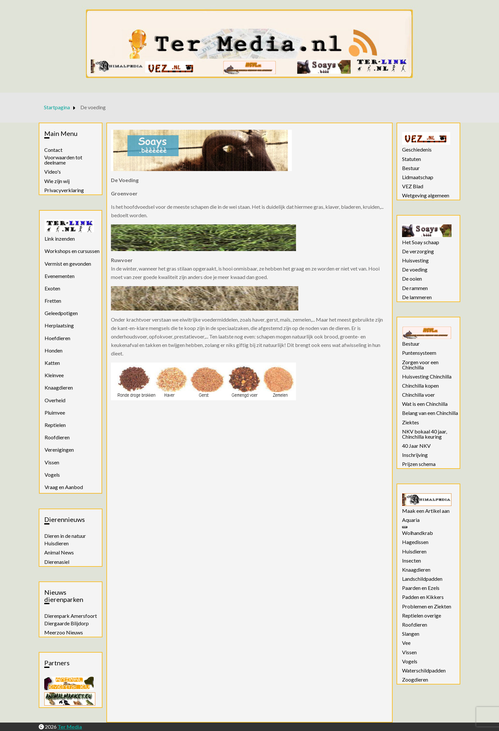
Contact (53, 150)
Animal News (59, 552)
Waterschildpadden (424, 670)
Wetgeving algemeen (425, 195)
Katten (52, 363)
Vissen (52, 462)
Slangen (410, 633)
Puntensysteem (419, 352)
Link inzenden (60, 238)
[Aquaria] (404, 527)
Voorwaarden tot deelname (63, 160)
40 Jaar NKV (416, 445)
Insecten (411, 560)
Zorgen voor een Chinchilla (420, 365)
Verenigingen (59, 449)
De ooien (412, 278)
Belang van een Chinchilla (430, 413)
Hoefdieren (57, 338)
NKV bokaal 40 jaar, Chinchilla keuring (424, 434)
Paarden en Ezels (420, 588)
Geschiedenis (417, 149)
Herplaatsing (59, 325)
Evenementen (59, 276)
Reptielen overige (421, 615)
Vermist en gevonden (68, 263)
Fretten (53, 301)
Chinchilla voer (418, 394)
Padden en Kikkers (423, 597)
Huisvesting (415, 260)
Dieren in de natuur (65, 535)
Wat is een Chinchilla (425, 403)
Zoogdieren (415, 679)
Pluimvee (55, 412)
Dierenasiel (56, 562)
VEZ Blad (412, 186)
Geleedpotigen (61, 313)
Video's (52, 171)
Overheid (55, 400)
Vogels (52, 475)
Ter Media (70, 727)
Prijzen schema (419, 464)
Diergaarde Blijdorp (66, 623)
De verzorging (418, 251)
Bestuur (411, 168)
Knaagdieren (59, 387)
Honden (53, 350)
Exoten (52, 288)
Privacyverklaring (64, 190)
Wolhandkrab (417, 533)
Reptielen (55, 425)
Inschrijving (415, 455)
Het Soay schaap (420, 242)
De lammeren (417, 297)
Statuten (411, 159)
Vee (406, 642)
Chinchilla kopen (420, 385)
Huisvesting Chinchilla (427, 376)
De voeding (414, 269)
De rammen (415, 288)
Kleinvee (54, 375)
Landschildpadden (422, 578)
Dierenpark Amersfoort (70, 615)
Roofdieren (57, 437)
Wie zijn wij (57, 181)
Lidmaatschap (417, 177)
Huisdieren (56, 543)
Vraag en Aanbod (64, 487)
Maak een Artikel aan (426, 510)
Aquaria (411, 520)
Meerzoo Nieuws (63, 632)
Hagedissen (415, 542)
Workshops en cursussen (72, 251)
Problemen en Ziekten (426, 606)
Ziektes (410, 422)
